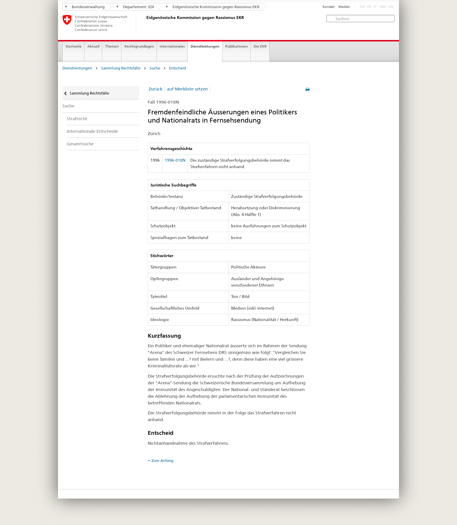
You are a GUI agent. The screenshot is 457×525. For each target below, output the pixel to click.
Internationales (172, 46)
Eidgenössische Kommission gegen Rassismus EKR (212, 6)
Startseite (74, 46)
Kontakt (329, 7)
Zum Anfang (162, 460)
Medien (344, 7)
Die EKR (260, 46)
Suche (155, 68)
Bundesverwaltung (85, 6)
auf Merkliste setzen (187, 89)
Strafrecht (77, 118)
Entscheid (177, 68)
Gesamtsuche (80, 143)
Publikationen (236, 46)
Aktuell (93, 46)
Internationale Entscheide (92, 131)
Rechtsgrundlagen (139, 46)
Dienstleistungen (205, 46)
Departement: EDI (135, 6)
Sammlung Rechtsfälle (120, 68)
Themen (112, 46)
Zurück (155, 89)
